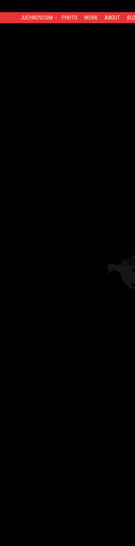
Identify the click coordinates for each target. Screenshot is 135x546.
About (112, 17)
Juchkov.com (37, 17)
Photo (69, 17)
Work (91, 17)
